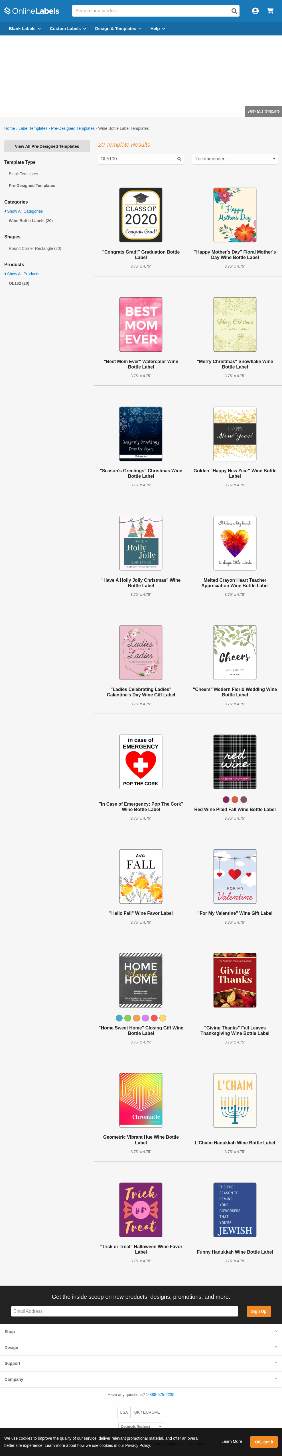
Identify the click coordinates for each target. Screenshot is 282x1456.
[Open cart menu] (270, 11)
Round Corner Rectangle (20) (35, 248)
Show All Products (21, 274)
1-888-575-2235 (160, 1394)
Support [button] (12, 1363)
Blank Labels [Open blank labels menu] (25, 28)
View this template (263, 111)
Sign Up (258, 1311)
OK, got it (264, 1442)
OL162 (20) (19, 283)
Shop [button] (10, 1331)
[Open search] (234, 11)
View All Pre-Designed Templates (47, 146)
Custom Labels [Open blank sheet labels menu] (68, 28)
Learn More (232, 1441)
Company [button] (14, 1379)
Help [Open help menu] (158, 28)
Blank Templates (23, 174)
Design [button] (11, 1347)
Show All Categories (23, 211)
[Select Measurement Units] (141, 1427)
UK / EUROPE (147, 1412)
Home (9, 128)
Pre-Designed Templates (73, 128)
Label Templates (33, 128)
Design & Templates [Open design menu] (118, 28)
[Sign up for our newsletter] (124, 1311)
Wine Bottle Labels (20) (31, 220)
